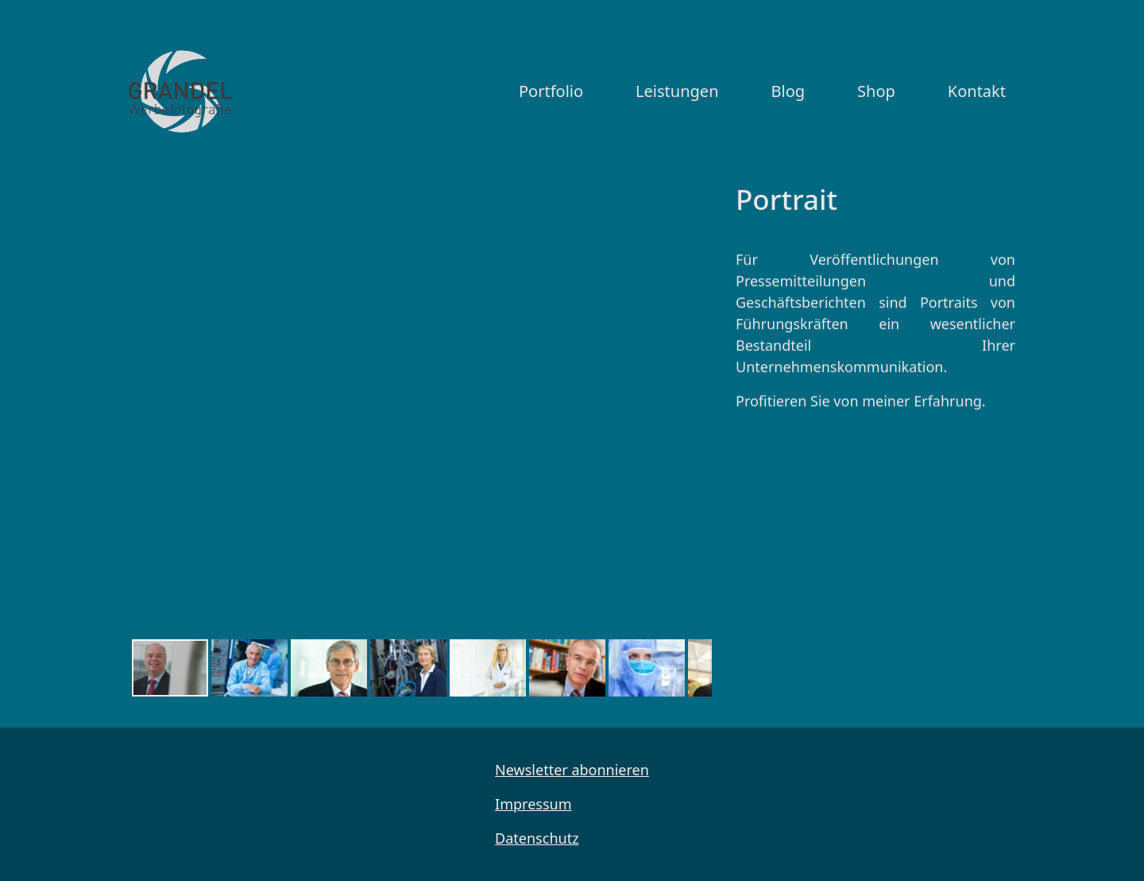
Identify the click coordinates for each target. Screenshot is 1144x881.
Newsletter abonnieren (572, 769)
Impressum (533, 803)
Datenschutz (536, 838)
